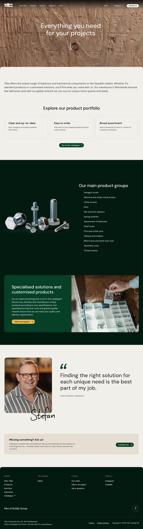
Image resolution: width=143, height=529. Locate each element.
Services (42, 6)
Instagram (109, 481)
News (61, 6)
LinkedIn (108, 484)
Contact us (133, 6)
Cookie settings (103, 523)
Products (33, 6)
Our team (76, 481)
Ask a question (78, 488)
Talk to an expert (21, 321)
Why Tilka (23, 6)
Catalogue (117, 6)
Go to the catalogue (71, 145)
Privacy (91, 523)
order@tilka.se (46, 524)
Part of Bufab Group (15, 508)
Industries (52, 6)
